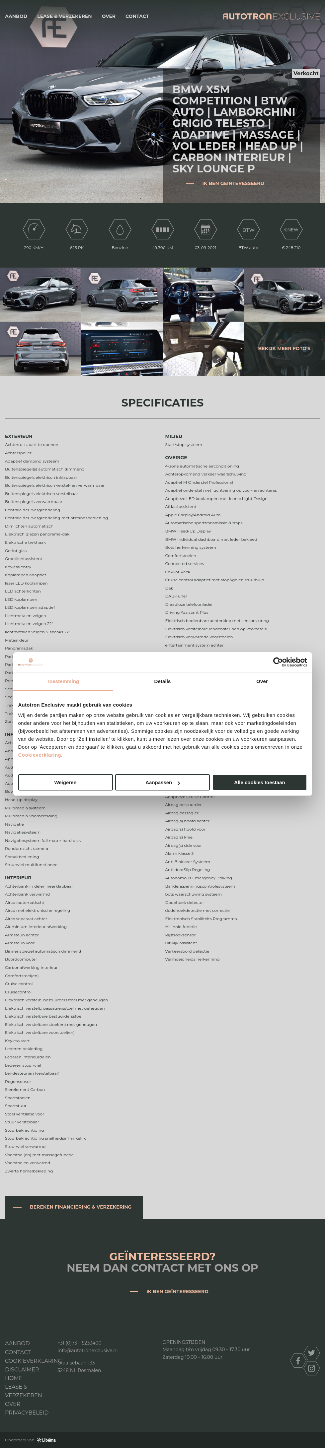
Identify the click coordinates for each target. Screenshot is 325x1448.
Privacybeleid (26, 1413)
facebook (298, 1361)
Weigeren (65, 782)
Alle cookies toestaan (259, 782)
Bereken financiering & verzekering (80, 1207)
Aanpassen (162, 782)
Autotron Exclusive (271, 16)
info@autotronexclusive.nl (87, 1351)
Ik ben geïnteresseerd (234, 183)
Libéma (46, 1440)
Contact (137, 16)
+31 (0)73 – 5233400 (79, 1343)
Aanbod (16, 16)
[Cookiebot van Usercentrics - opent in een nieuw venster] (278, 662)
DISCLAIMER (22, 1369)
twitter (311, 1353)
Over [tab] (262, 681)
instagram (311, 1368)
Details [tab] (162, 681)
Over (109, 16)
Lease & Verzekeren (64, 16)
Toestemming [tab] (63, 681)
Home (13, 1378)
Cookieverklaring (39, 755)
